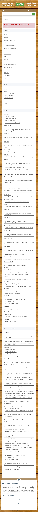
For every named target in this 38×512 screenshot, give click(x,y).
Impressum (4, 495)
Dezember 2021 (8, 238)
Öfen (5, 91)
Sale (6, 103)
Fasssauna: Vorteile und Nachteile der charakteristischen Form (19, 243)
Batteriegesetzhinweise (10, 64)
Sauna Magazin (8, 359)
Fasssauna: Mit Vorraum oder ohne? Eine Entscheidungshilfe (14, 300)
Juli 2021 (6, 277)
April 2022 (6, 209)
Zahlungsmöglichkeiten (10, 45)
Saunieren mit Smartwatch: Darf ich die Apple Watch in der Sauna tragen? (18, 130)
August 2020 (7, 314)
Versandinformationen (10, 48)
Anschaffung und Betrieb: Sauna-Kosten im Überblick (18, 206)
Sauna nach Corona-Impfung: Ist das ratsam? (16, 316)
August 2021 (7, 270)
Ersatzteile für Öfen (11, 93)
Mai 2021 (6, 289)
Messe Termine (8, 347)
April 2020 (6, 319)
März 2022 (7, 217)
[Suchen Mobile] (17, 14)
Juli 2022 (6, 204)
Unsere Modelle (9, 101)
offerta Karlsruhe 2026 (10, 118)
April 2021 (6, 296)
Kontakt (6, 37)
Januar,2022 (7, 230)
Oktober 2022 (7, 194)
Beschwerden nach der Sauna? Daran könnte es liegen (19, 227)
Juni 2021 (6, 282)
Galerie (6, 70)
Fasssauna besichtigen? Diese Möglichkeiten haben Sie (19, 174)
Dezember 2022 (8, 177)
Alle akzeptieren (19, 499)
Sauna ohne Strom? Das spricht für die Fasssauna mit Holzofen (18, 146)
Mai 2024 (6, 141)
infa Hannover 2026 (10, 116)
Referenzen (7, 75)
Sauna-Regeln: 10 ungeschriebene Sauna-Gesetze (17, 259)
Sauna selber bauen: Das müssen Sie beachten (17, 201)
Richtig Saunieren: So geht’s (12, 291)
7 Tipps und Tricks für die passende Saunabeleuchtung (19, 157)
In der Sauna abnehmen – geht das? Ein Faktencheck (18, 286)
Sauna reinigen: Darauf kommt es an (14, 254)
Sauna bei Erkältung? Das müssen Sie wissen (16, 279)
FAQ (5, 78)
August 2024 (7, 125)
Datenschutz (11, 495)
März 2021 (7, 306)
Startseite (6, 35)
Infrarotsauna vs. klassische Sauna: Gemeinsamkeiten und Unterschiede (18, 164)
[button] (28, 10)
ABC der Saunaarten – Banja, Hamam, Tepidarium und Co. (18, 138)
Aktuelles (6, 332)
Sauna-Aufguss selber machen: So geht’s (15, 167)
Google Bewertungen (9, 40)
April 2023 (6, 159)
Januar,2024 (7, 150)
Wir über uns (7, 43)
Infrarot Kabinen (8, 97)
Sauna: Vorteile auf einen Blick (12, 293)
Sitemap (6, 59)
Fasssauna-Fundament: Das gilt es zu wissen (16, 169)
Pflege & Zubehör (8, 95)
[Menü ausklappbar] (3, 10)
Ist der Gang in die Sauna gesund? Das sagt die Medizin (19, 272)
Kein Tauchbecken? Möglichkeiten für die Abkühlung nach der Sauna (17, 235)
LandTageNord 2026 (10, 120)
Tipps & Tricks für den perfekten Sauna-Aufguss (17, 284)
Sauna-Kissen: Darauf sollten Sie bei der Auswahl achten (19, 197)
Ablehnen (19, 506)
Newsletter (7, 51)
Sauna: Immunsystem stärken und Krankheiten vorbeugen (16, 266)
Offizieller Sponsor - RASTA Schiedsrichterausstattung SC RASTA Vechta (19, 181)
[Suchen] (33, 14)
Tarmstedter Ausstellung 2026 (12, 122)
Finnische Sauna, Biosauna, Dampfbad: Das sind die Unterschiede (17, 213)
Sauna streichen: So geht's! (12, 321)
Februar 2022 (7, 225)
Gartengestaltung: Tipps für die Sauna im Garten (17, 274)
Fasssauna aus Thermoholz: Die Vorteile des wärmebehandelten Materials (15, 222)
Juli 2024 (6, 133)
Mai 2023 (6, 154)
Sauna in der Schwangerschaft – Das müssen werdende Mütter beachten (18, 251)
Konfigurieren (19, 503)
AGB (5, 56)
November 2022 (8, 185)
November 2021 (8, 246)
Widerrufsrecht (8, 67)
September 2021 (8, 262)
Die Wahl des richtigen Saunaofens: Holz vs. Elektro (18, 152)
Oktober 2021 (7, 257)
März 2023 (7, 172)
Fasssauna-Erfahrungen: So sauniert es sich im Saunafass (16, 310)
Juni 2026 (6, 114)
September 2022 (8, 199)
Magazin (6, 72)
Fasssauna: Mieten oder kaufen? (13, 303)
